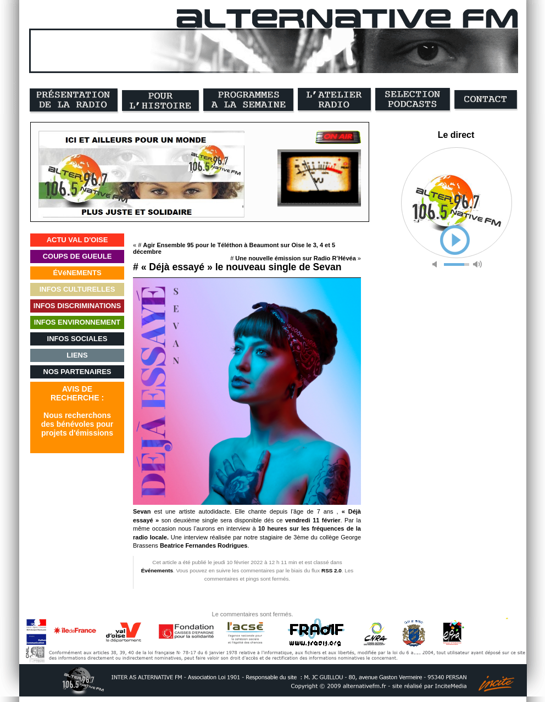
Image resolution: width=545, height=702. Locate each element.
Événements (157, 570)
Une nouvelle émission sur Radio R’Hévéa (295, 258)
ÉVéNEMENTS (77, 273)
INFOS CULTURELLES (77, 289)
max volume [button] (477, 264)
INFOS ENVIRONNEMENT (77, 322)
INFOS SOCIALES (77, 339)
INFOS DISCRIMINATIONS (77, 306)
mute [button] (437, 264)
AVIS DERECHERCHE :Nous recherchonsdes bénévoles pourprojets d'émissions (77, 411)
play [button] (455, 240)
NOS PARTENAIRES (77, 371)
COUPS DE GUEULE (77, 256)
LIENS (76, 355)
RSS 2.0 (331, 570)
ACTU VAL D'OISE (77, 240)
